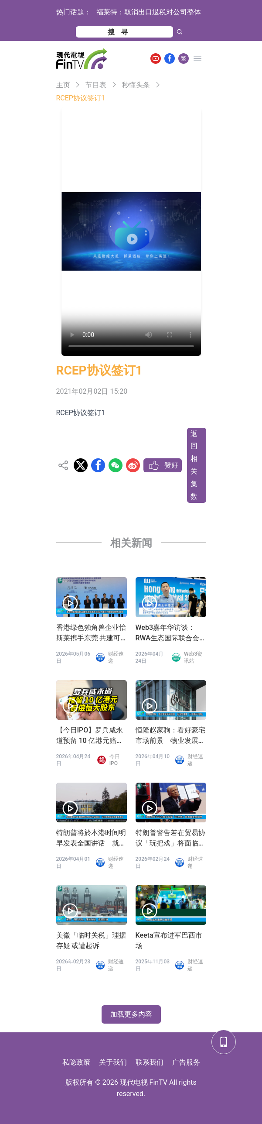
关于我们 (113, 1062)
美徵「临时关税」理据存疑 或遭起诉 (91, 940)
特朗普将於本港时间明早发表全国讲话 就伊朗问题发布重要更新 (91, 838)
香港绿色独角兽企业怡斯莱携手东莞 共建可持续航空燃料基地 (91, 633)
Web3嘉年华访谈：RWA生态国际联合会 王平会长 (167, 633)
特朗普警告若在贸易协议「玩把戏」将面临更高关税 (170, 838)
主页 (63, 85)
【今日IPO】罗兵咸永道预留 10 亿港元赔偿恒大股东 (89, 736)
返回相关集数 (194, 465)
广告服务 (186, 1062)
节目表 (95, 85)
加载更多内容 (131, 1014)
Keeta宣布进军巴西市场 (169, 940)
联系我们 (149, 1062)
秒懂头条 (136, 85)
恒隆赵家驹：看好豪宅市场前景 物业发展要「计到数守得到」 (170, 736)
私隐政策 (76, 1062)
